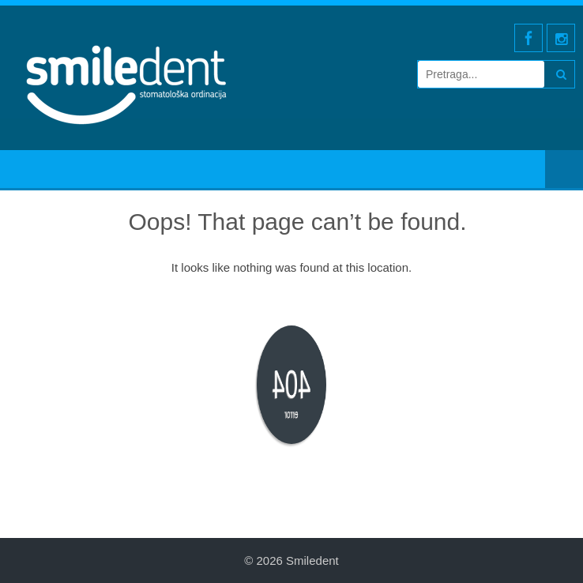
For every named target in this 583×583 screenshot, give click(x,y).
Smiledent (312, 560)
